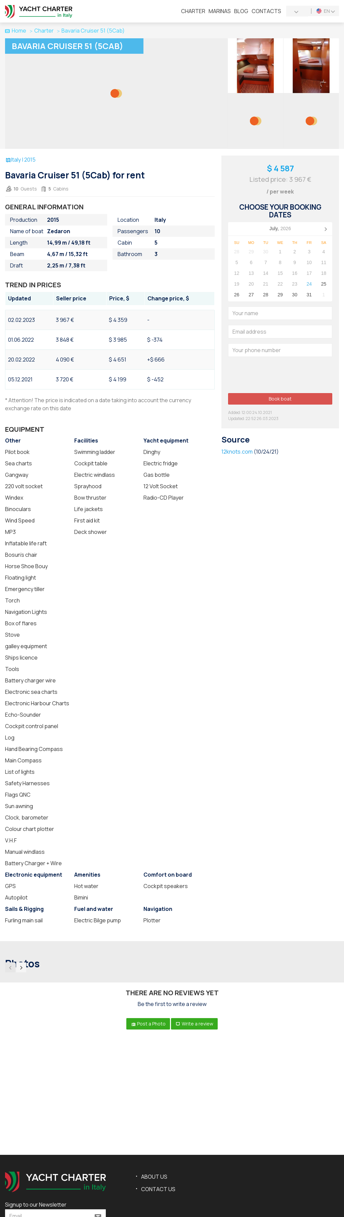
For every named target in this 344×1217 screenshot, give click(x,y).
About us (154, 1176)
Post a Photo (148, 1023)
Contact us (158, 1189)
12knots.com (237, 451)
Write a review (194, 1023)
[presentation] (279, 375)
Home (15, 30)
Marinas (220, 11)
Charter (193, 11)
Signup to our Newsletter (36, 1204)
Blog (241, 11)
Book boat (280, 398)
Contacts (266, 11)
